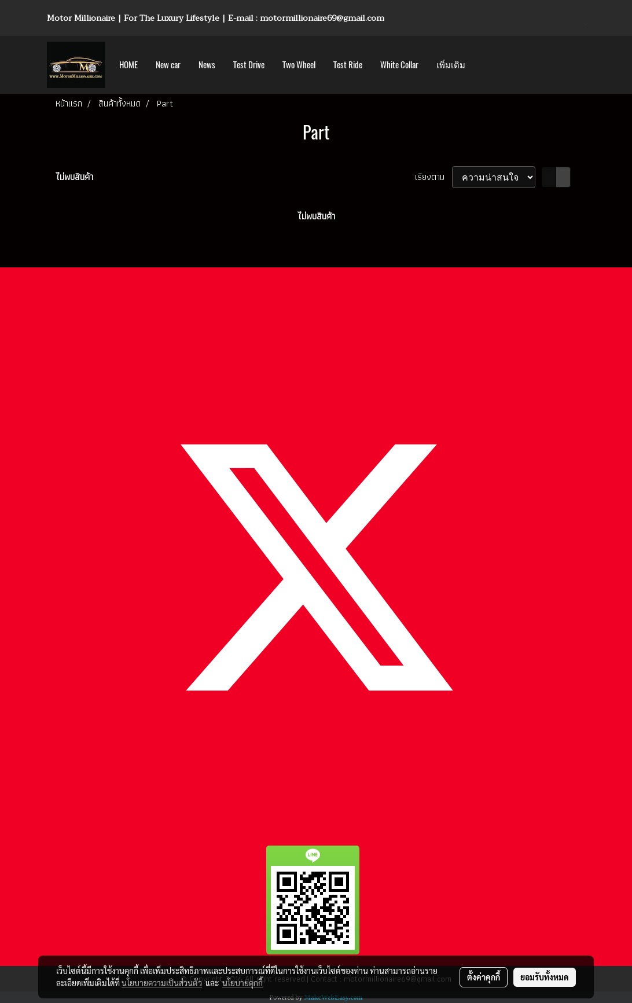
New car (168, 65)
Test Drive (248, 65)
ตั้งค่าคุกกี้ (483, 977)
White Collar (399, 65)
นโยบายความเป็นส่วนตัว (162, 983)
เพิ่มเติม (450, 65)
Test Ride (347, 65)
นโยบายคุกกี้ (242, 983)
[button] (484, 64)
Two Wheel (298, 65)
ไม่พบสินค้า (74, 177)
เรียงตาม (433, 177)
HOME (128, 65)
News (207, 65)
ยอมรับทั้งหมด (544, 977)
